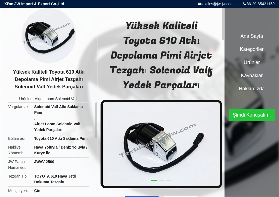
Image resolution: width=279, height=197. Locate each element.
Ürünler (25, 99)
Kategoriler (251, 49)
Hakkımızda (252, 88)
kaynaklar (252, 75)
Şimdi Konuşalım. (252, 115)
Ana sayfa (251, 36)
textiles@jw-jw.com (217, 4)
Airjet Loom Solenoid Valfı (56, 99)
